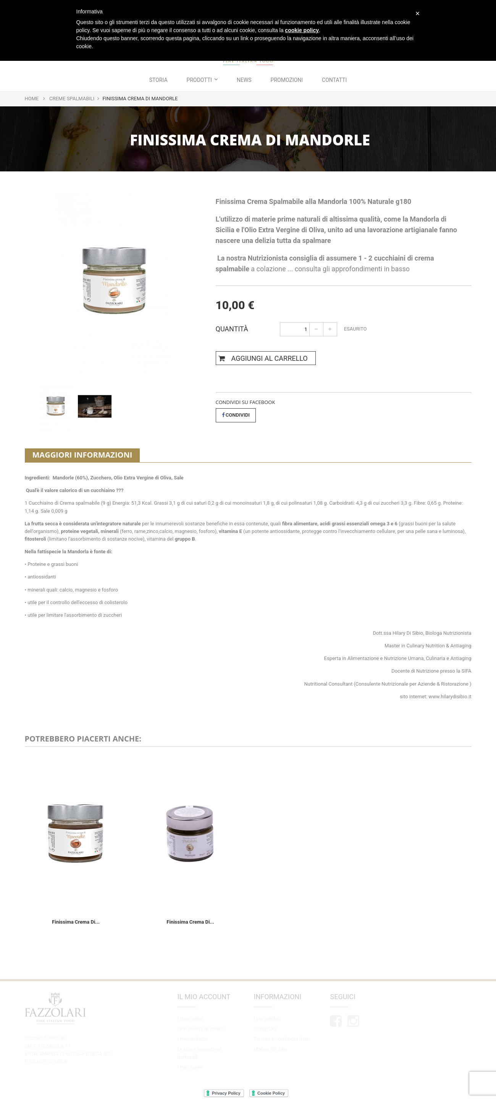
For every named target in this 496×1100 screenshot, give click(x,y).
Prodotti (202, 80)
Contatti (334, 80)
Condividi (236, 415)
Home (32, 98)
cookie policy (302, 30)
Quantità (232, 328)
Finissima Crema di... (75, 922)
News (244, 80)
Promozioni (287, 80)
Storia (158, 80)
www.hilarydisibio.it (449, 696)
